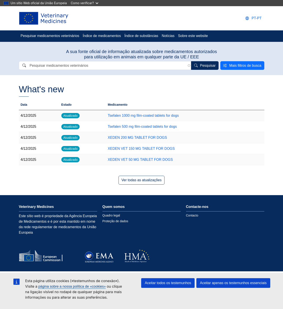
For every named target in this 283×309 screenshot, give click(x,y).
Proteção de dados (115, 221)
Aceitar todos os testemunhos (168, 283)
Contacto (192, 215)
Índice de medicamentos (102, 36)
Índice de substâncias (141, 36)
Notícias (168, 36)
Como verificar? (84, 3)
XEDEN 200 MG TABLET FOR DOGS (137, 137)
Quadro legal (111, 215)
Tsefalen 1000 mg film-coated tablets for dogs (143, 115)
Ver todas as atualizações (141, 180)
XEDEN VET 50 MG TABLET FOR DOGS (140, 159)
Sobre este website (193, 36)
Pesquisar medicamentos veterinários (50, 36)
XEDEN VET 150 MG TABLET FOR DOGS (141, 148)
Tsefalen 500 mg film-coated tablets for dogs (142, 126)
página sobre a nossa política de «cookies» (72, 286)
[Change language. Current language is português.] (253, 18)
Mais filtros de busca (245, 65)
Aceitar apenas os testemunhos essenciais (233, 283)
